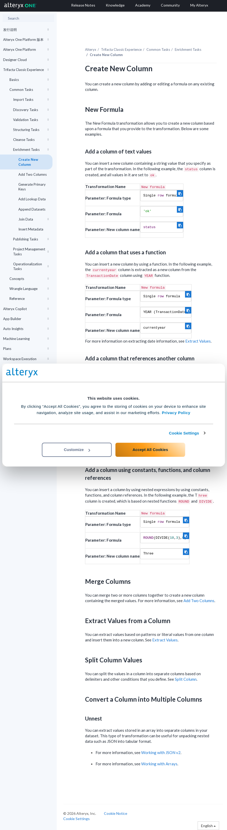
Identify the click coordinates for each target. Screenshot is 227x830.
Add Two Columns (32, 174)
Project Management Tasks (31, 251)
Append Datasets (31, 209)
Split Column (186, 679)
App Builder (26, 319)
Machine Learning (26, 339)
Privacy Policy (176, 412)
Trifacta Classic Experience (26, 70)
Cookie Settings (184, 433)
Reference (29, 298)
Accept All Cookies (150, 449)
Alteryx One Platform (26, 49)
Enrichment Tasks (31, 149)
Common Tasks (29, 89)
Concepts (29, 279)
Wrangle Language (29, 289)
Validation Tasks (31, 120)
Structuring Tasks (31, 130)
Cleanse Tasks (31, 140)
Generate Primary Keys (32, 186)
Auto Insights (26, 329)
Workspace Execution (26, 359)
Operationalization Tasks (31, 266)
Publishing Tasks (31, 239)
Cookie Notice (115, 813)
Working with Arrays (159, 763)
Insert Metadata (30, 229)
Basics (29, 80)
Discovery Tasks (31, 110)
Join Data (33, 219)
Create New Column (28, 161)
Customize (77, 449)
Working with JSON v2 (161, 752)
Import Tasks (31, 99)
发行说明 (26, 30)
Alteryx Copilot (26, 309)
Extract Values (198, 341)
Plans (26, 349)
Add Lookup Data (32, 199)
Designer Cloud (26, 60)
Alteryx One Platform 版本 (26, 39)
